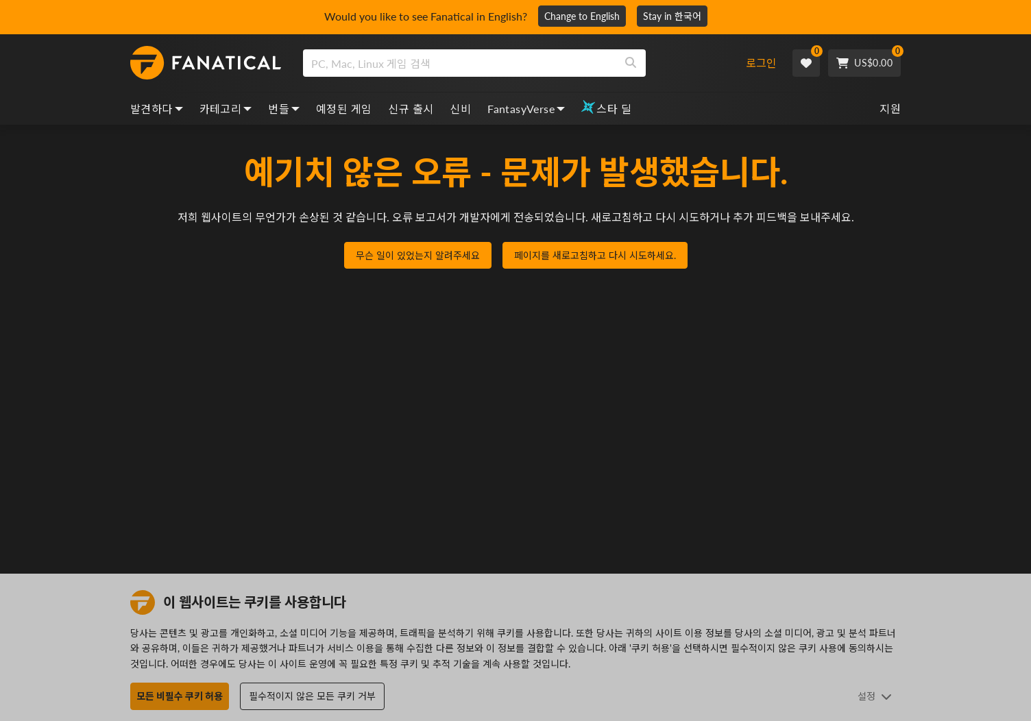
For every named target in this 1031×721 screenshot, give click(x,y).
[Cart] (864, 63)
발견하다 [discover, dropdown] (156, 108)
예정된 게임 (344, 108)
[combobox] (517, 63)
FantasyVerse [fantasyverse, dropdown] (526, 108)
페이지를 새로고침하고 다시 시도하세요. (595, 255)
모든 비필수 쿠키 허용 (179, 696)
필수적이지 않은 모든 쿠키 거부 (312, 696)
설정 (875, 696)
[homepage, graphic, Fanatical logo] (205, 63)
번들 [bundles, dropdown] (284, 108)
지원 (890, 108)
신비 (460, 108)
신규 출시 (410, 108)
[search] (459, 63)
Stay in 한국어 (672, 16)
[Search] (631, 63)
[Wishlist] (806, 63)
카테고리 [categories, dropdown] (225, 108)
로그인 (761, 62)
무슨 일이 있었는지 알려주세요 (418, 255)
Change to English (582, 16)
